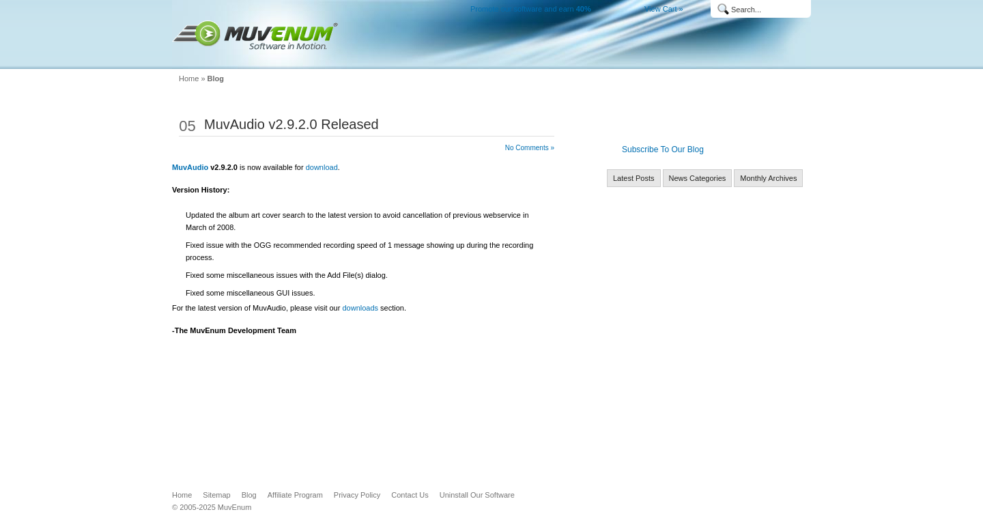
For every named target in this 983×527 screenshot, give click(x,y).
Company (783, 58)
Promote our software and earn (530, 9)
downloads (360, 308)
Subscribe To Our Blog (663, 149)
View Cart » (663, 9)
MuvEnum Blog (734, 58)
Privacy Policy (357, 495)
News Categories (697, 178)
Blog (216, 78)
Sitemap (216, 495)
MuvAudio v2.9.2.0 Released (291, 124)
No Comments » (529, 148)
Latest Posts (634, 178)
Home (462, 58)
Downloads (576, 58)
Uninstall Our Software (477, 495)
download (322, 167)
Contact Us (409, 495)
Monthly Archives (768, 178)
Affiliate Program (295, 495)
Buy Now (636, 58)
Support (689, 58)
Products (515, 58)
